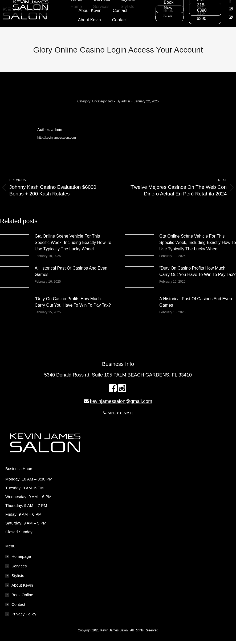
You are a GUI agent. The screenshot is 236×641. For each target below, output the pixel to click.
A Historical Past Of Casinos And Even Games (71, 271)
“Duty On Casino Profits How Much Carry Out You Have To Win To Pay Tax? (197, 271)
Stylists (17, 575)
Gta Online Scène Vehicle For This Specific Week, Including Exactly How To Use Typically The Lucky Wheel (73, 242)
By (123, 101)
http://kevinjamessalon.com (56, 137)
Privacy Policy (23, 614)
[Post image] (14, 245)
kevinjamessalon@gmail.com (121, 401)
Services (19, 566)
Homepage (21, 556)
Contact (18, 604)
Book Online (22, 594)
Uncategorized (102, 101)
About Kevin (22, 585)
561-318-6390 (120, 413)
